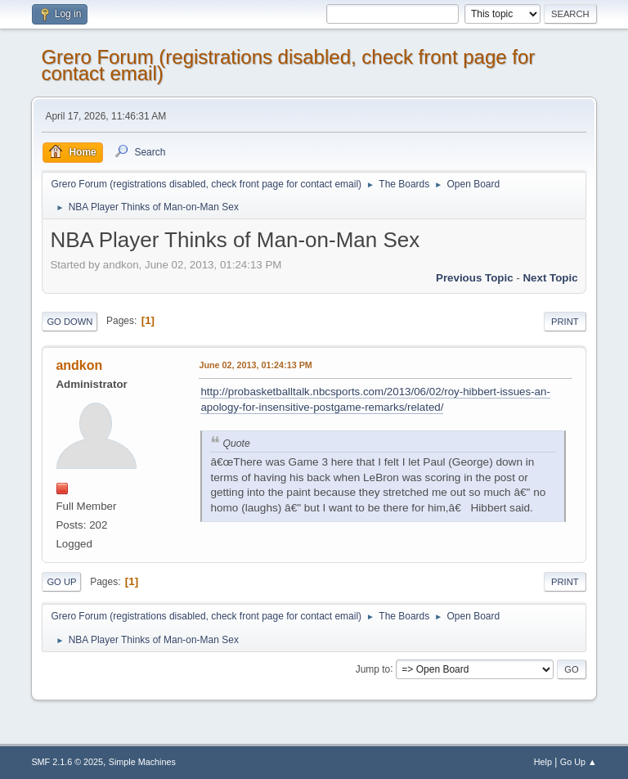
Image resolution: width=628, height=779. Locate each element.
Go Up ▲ (578, 762)
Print (565, 321)
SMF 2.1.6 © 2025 (67, 762)
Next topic (550, 278)
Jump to (373, 668)
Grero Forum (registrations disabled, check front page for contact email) (288, 65)
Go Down (69, 321)
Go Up (61, 582)
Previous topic (475, 278)
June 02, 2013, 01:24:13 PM (255, 365)
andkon (79, 365)
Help (543, 762)
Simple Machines (142, 762)
